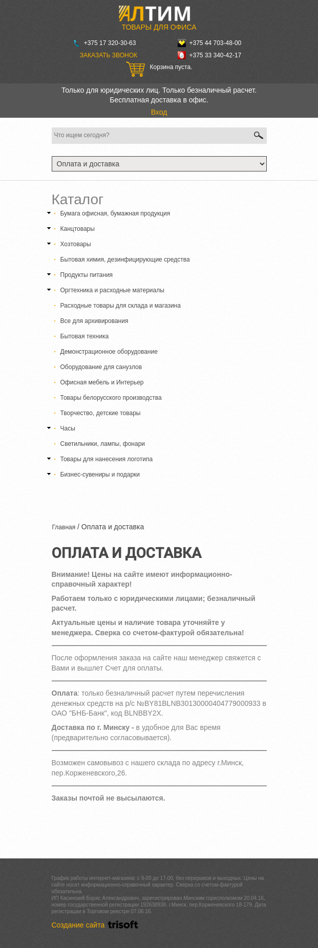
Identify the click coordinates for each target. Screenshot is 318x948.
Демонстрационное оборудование (109, 351)
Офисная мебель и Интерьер (102, 382)
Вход (159, 112)
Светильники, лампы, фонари (102, 443)
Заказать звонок (108, 55)
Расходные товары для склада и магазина (120, 305)
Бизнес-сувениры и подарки (100, 474)
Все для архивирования (94, 321)
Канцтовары (77, 228)
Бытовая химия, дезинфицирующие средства (125, 259)
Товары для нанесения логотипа (106, 459)
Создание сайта (97, 925)
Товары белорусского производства (111, 397)
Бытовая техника (84, 336)
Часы (67, 428)
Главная (64, 527)
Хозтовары (75, 244)
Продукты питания (86, 274)
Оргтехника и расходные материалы (112, 290)
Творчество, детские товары (100, 413)
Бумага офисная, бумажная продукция (115, 213)
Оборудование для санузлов (101, 367)
